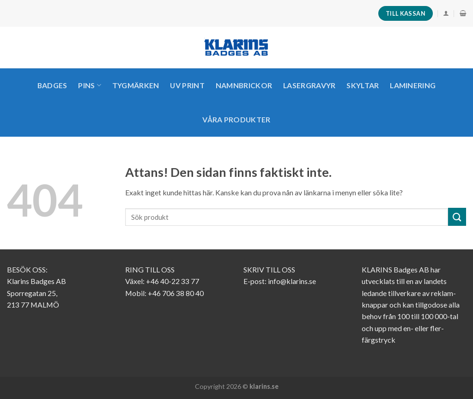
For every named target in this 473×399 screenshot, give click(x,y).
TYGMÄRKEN (135, 85)
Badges (52, 85)
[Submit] (457, 217)
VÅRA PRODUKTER (236, 119)
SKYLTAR (362, 85)
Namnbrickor (244, 85)
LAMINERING (413, 85)
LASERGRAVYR (309, 85)
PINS (89, 85)
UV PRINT (187, 85)
